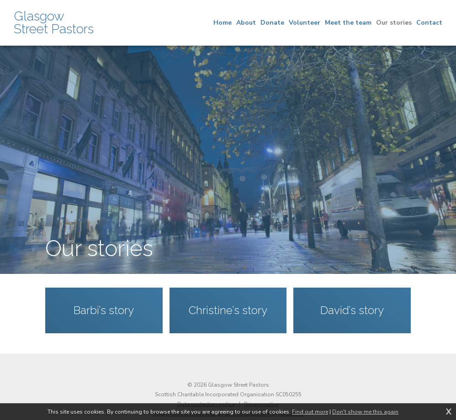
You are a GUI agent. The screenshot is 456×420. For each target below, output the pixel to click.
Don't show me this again (365, 411)
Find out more (310, 411)
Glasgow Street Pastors (54, 23)
